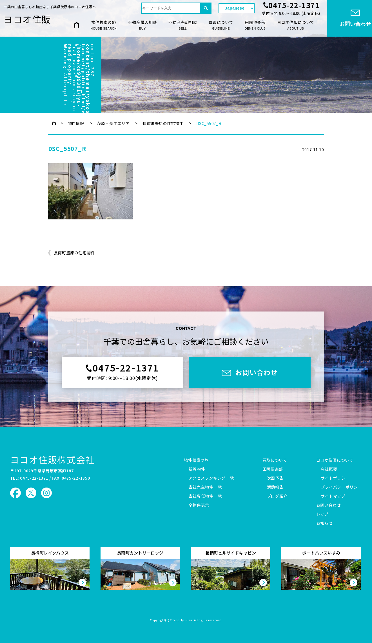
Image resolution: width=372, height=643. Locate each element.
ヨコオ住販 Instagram (46, 493)
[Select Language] (237, 8)
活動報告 (275, 487)
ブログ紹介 (277, 496)
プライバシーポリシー (341, 487)
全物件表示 (199, 505)
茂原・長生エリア (113, 123)
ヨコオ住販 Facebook (15, 493)
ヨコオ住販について (295, 25)
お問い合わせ (328, 505)
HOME (76, 25)
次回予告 (275, 478)
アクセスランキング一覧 (211, 478)
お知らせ (324, 523)
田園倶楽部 (255, 25)
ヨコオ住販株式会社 (52, 459)
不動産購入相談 (142, 25)
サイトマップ (333, 496)
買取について (220, 25)
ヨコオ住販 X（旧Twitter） (31, 493)
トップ (322, 514)
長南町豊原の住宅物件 (162, 123)
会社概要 (329, 469)
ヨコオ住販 (27, 18)
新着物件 (197, 469)
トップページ (54, 123)
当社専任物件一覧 (205, 496)
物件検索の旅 (104, 25)
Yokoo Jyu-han (181, 620)
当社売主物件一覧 (205, 487)
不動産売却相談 (182, 25)
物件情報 (76, 123)
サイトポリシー (335, 478)
